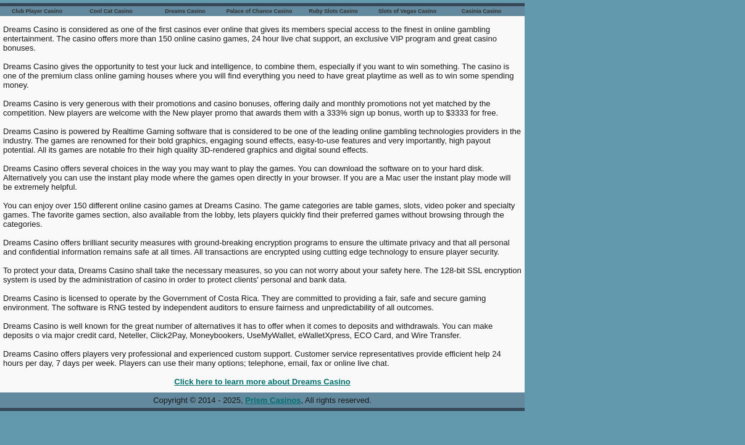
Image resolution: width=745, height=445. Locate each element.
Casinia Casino (482, 11)
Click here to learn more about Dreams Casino (262, 381)
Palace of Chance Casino (259, 11)
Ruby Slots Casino (333, 11)
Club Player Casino (37, 11)
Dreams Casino (185, 11)
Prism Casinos (273, 400)
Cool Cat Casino (111, 11)
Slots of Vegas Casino (407, 11)
